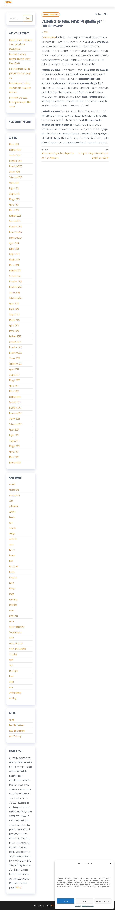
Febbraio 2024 (15, 270)
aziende (12, 511)
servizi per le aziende (17, 648)
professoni (13, 615)
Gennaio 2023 (14, 341)
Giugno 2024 (14, 254)
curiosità (12, 528)
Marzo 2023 (14, 330)
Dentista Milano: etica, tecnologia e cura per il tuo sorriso (20, 102)
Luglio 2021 (14, 435)
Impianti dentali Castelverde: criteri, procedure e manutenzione (21, 44)
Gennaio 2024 (14, 276)
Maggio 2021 (14, 446)
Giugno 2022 (14, 374)
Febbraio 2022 (15, 396)
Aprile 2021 (14, 451)
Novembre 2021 (15, 413)
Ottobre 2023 (14, 292)
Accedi (11, 719)
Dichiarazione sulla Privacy (88, 906)
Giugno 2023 (14, 314)
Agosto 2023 (14, 303)
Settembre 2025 (15, 177)
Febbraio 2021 (15, 462)
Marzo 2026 (14, 144)
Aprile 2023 (14, 325)
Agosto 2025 (14, 182)
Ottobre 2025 (14, 171)
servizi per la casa (16, 643)
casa (11, 522)
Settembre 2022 (15, 363)
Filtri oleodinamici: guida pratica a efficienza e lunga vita (20, 73)
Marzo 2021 (14, 457)
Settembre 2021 (15, 424)
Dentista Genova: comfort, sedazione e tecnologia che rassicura (20, 87)
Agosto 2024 (14, 243)
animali (12, 484)
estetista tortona (49, 37)
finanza (12, 555)
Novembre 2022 (15, 352)
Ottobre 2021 (14, 418)
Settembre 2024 (15, 237)
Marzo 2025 (14, 210)
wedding (12, 698)
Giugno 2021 (14, 440)
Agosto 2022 (14, 369)
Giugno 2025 (14, 193)
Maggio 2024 (14, 259)
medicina (13, 605)
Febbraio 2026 (15, 149)
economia (13, 539)
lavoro (11, 582)
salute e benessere (51, 14)
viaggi (11, 681)
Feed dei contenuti (16, 725)
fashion (12, 550)
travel (11, 676)
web (11, 687)
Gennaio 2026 (14, 155)
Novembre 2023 (15, 287)
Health (12, 572)
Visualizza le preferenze (103, 901)
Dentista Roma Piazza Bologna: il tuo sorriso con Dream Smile (19, 58)
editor (46, 32)
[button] (110, 863)
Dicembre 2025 (15, 160)
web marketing (15, 692)
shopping (13, 654)
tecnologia (13, 670)
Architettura (14, 489)
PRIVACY (19, 887)
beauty (12, 517)
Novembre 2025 (15, 166)
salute (11, 621)
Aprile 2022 (14, 385)
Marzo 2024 (14, 265)
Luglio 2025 (14, 188)
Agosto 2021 (14, 429)
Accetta (66, 901)
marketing (13, 599)
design (12, 533)
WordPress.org (15, 736)
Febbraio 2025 (15, 215)
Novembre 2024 (15, 232)
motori (12, 610)
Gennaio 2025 (14, 221)
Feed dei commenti (17, 730)
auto (11, 500)
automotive (13, 506)
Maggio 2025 (14, 199)
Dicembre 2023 (15, 281)
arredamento (14, 495)
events (11, 544)
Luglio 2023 (14, 308)
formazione (13, 566)
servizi (11, 637)
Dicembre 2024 (15, 226)
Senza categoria (15, 632)
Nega (84, 901)
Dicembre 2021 (15, 407)
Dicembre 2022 (15, 347)
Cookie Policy (78, 906)
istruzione (13, 577)
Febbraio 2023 (15, 336)
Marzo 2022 (14, 391)
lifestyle (12, 588)
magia (11, 593)
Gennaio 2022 (14, 402)
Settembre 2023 (15, 298)
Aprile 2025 (14, 204)
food (11, 561)
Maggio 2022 (14, 380)
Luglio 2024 (14, 248)
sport (11, 659)
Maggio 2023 (14, 320)
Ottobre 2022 (14, 358)
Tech (11, 665)
